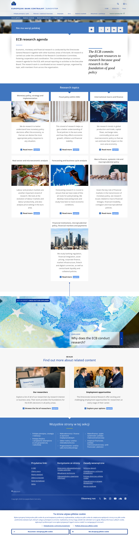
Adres (33, 484)
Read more (28, 149)
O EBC (107, 8)
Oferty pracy (36, 471)
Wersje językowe (89, 486)
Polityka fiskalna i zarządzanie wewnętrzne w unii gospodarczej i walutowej (42, 442)
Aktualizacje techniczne (66, 473)
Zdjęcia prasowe (37, 478)
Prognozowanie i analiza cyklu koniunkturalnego (69, 447)
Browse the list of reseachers (38, 408)
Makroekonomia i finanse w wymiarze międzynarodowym (69, 436)
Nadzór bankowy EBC (117, 13)
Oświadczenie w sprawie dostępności (92, 482)
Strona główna (15, 18)
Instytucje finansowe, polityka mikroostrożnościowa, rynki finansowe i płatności (97, 444)
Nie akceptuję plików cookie (99, 532)
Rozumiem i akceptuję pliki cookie (40, 532)
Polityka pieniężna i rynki (21, 13)
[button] (121, 3)
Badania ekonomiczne (44, 18)
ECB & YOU (115, 8)
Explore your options (96, 408)
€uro (69, 13)
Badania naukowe (80, 13)
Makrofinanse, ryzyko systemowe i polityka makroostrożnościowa (95, 436)
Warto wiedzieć (37, 474)
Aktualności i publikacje (98, 13)
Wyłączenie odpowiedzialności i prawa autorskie (69, 469)
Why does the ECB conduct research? (94, 338)
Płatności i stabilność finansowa (43, 13)
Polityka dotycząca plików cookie (93, 477)
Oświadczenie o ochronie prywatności (93, 472)
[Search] (107, 3)
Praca (124, 8)
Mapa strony (16, 491)
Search (117, 3)
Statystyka (60, 13)
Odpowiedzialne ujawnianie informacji (68, 477)
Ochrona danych (89, 468)
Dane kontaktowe (38, 481)
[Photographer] (47, 120)
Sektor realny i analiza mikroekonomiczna (68, 442)
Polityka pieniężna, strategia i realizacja (43, 435)
